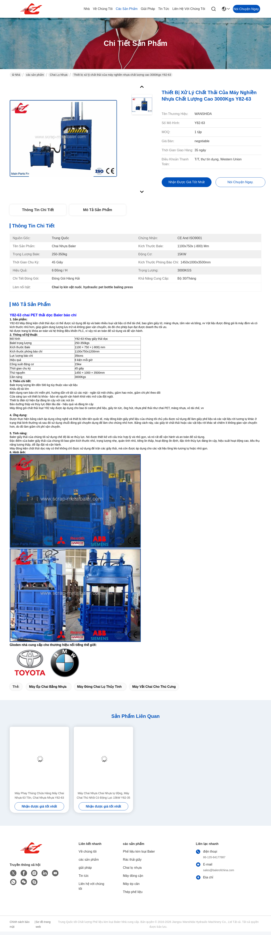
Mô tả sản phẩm (97, 210)
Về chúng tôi (103, 9)
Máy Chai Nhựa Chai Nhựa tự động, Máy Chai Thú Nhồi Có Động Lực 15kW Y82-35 (103, 795)
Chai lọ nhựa (58, 74)
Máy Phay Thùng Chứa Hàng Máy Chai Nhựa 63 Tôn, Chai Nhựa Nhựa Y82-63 (39, 795)
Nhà (87, 9)
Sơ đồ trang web (43, 924)
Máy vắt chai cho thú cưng (154, 686)
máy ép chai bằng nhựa (47, 686)
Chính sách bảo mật (19, 924)
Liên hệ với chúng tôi (188, 9)
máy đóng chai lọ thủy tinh (99, 686)
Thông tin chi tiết (38, 210)
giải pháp (148, 9)
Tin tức (163, 9)
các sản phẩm (127, 9)
